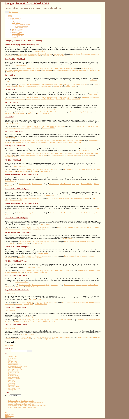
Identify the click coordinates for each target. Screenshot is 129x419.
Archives (7, 395)
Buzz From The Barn (12, 102)
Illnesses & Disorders (18, 34)
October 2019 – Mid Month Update (17, 189)
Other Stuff (15, 37)
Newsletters (54, 169)
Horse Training (12, 272)
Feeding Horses (16, 23)
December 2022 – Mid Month (15, 59)
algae (71, 112)
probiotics (22, 113)
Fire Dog (87, 126)
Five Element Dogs (24, 84)
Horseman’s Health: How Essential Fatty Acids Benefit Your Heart (27, 405)
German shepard (9, 99)
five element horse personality (21, 70)
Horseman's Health (13, 375)
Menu (6, 12)
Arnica (75, 112)
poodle (22, 128)
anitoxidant (78, 126)
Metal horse (50, 99)
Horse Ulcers (12, 374)
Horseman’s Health (17, 32)
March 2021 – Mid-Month (14, 131)
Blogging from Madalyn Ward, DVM (27, 3)
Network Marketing (13, 382)
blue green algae (85, 54)
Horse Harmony (9, 414)
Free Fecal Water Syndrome (16, 369)
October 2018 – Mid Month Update (17, 247)
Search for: (8, 351)
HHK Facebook (9, 416)
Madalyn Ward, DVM (60, 55)
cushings (80, 112)
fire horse (84, 68)
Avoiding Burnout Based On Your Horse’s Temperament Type (25, 402)
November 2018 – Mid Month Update (18, 232)
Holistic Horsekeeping (11, 413)
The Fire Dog (9, 117)
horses (84, 70)
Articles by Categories (14, 18)
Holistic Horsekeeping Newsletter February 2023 (22, 45)
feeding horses (95, 54)
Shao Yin (20, 272)
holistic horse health (21, 55)
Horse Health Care (17, 30)
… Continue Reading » (39, 51)
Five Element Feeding (21, 27)
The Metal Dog (10, 89)
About (10, 16)
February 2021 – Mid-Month (15, 146)
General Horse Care (17, 29)
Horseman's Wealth (13, 377)
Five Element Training (21, 26)
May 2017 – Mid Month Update (16, 325)
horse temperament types (75, 70)
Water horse (27, 321)
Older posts (9, 345)
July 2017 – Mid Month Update (16, 307)
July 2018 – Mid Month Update (16, 261)
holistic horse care (10, 55)
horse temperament (62, 70)
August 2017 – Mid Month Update (17, 290)
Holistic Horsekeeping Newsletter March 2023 (21, 404)
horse (29, 55)
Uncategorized (59, 112)
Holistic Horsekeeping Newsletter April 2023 (21, 401)
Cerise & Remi (16, 19)
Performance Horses (17, 35)
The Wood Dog (10, 75)
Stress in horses (9, 286)
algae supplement (75, 54)
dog (83, 126)
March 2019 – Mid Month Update (16, 218)
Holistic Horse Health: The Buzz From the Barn (21, 174)
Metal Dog (44, 99)
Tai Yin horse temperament (12, 229)
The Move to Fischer (14, 388)
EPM (9, 360)
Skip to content (13, 12)
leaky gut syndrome (22, 171)
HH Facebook (9, 417)
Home (10, 15)
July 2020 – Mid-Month (13, 160)
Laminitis (45, 302)
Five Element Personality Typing (21, 24)
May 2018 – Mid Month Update (16, 275)
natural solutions (36, 55)
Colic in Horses (16, 21)
